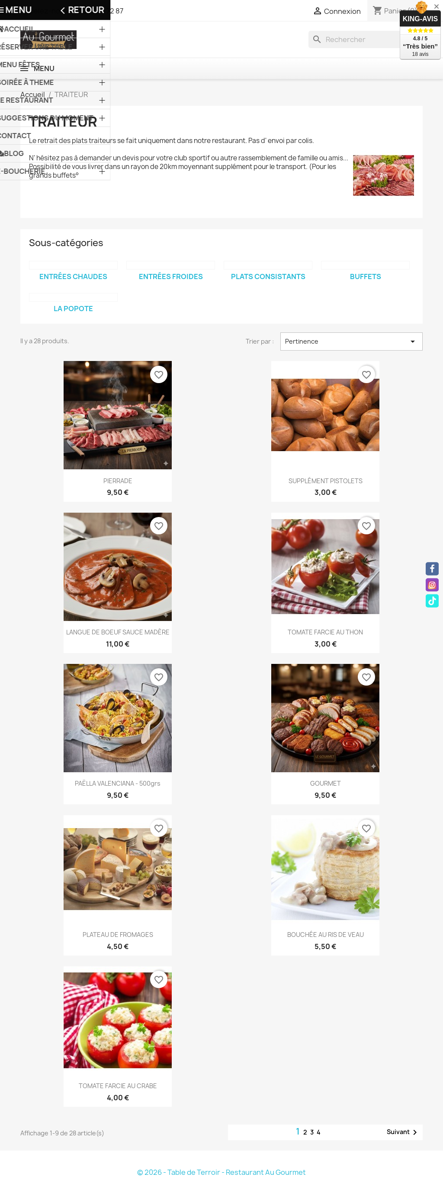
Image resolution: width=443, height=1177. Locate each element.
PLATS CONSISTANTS (268, 276)
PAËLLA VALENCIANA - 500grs (118, 783)
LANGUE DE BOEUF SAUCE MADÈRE (118, 632)
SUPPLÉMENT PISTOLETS (326, 481)
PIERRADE (117, 481)
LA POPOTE (73, 308)
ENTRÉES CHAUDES (73, 276)
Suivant (403, 1132)
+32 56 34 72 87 (98, 11)
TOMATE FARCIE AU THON (325, 632)
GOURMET (325, 783)
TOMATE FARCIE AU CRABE (118, 1086)
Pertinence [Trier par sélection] (351, 341)
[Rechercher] (365, 39)
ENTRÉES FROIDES (171, 276)
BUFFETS (365, 276)
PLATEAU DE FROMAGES (118, 934)
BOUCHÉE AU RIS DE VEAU (325, 934)
